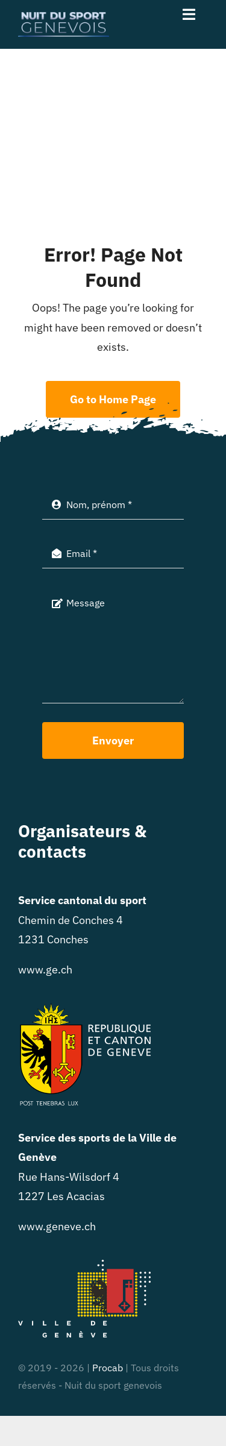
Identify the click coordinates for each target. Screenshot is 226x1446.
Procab (107, 1368)
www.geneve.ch (57, 1226)
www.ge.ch (45, 969)
